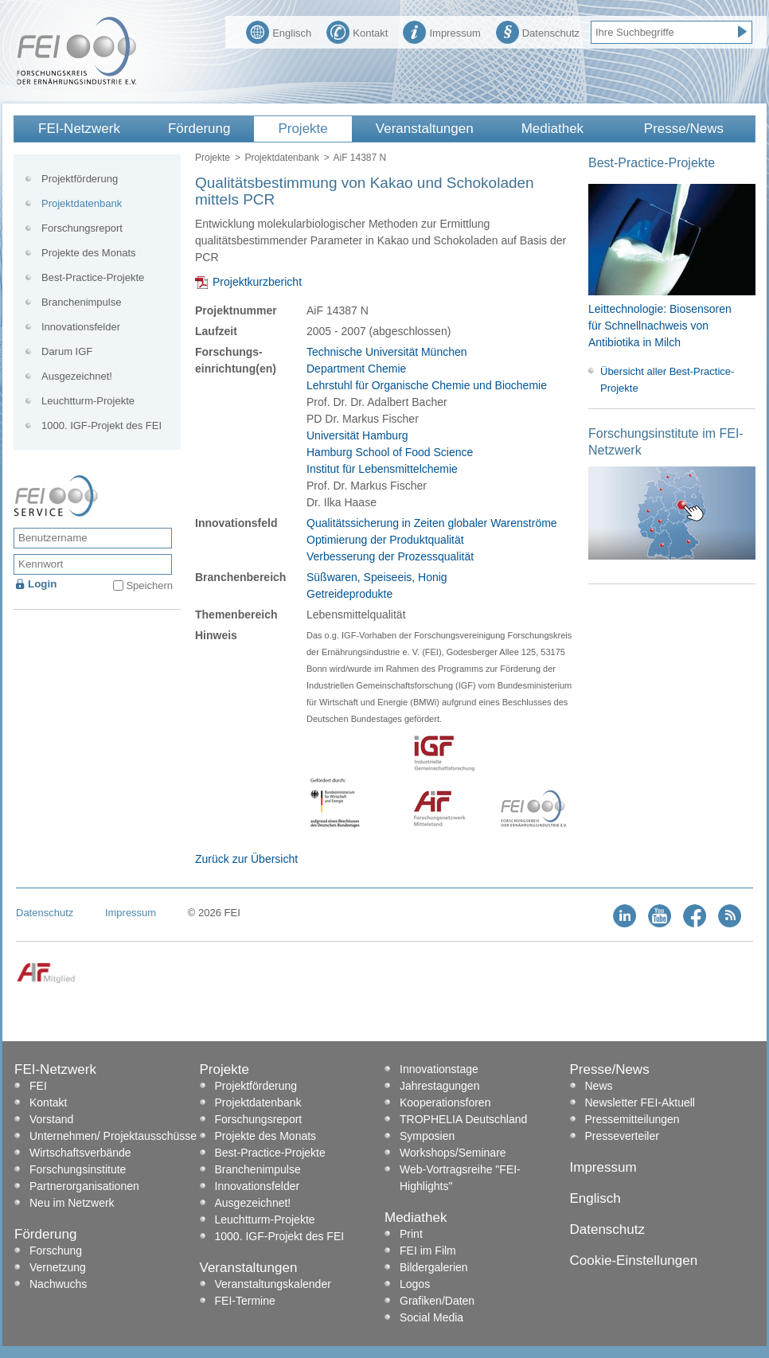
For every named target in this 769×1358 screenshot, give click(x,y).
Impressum (441, 31)
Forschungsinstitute (77, 1169)
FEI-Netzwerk (79, 128)
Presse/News (684, 128)
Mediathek (552, 128)
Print (411, 1233)
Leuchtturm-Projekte (88, 401)
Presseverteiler (622, 1136)
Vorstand (51, 1119)
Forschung (55, 1250)
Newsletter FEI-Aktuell (640, 1102)
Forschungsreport (82, 228)
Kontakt (357, 31)
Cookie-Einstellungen (634, 1260)
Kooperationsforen (445, 1102)
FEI (38, 1085)
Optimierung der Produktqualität (385, 539)
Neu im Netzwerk (72, 1202)
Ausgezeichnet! (76, 376)
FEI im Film (428, 1250)
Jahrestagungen (439, 1085)
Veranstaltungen (425, 128)
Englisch (278, 31)
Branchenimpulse (81, 302)
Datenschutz (538, 31)
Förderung (199, 128)
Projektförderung (79, 179)
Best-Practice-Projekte (92, 277)
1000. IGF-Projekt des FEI (101, 425)
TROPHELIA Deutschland (463, 1119)
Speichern (149, 585)
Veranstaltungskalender (273, 1284)
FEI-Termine (245, 1300)
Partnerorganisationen (84, 1186)
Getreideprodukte (349, 593)
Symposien (427, 1136)
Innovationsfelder (80, 327)
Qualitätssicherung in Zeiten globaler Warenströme (431, 523)
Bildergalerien (434, 1267)
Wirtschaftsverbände (80, 1152)
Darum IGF (66, 351)
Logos (415, 1284)
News (599, 1085)
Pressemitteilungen (632, 1119)
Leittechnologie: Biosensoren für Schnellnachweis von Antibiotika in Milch (660, 325)
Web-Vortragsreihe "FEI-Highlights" (460, 1177)
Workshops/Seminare (453, 1152)
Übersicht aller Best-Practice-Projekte (667, 379)
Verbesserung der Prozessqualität (390, 556)
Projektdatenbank (281, 157)
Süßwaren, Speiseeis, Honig (376, 577)
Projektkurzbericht (257, 281)
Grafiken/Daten (437, 1300)
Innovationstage (439, 1069)
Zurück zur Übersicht (246, 859)
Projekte (302, 128)
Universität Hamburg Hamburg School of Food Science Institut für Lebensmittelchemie (389, 452)
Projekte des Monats (88, 253)
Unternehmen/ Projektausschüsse (113, 1136)
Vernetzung (57, 1267)
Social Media (431, 1317)
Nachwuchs (58, 1284)
